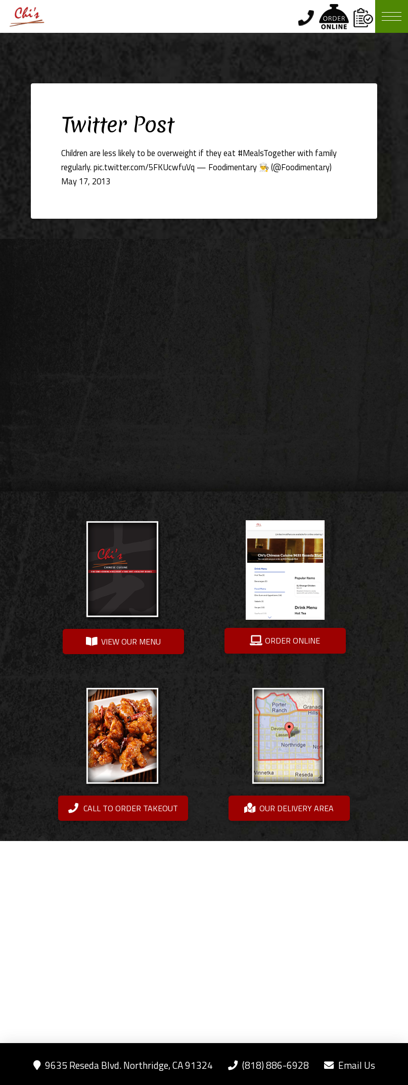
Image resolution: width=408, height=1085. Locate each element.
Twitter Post (117, 124)
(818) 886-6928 (268, 1065)
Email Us (349, 1065)
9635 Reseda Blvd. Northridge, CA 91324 (123, 1065)
